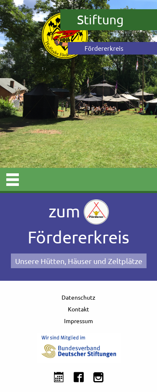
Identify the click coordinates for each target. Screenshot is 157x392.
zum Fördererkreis (78, 223)
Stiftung (100, 19)
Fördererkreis (104, 48)
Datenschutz (78, 297)
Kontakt (78, 309)
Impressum (78, 320)
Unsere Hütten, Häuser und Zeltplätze (78, 260)
